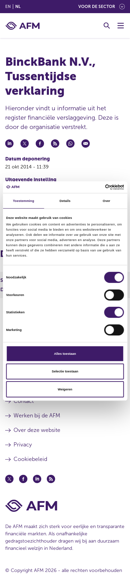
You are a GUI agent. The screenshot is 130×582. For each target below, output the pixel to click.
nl (17, 6)
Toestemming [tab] (23, 201)
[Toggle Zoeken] (107, 25)
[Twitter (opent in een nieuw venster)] (9, 479)
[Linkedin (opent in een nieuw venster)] (37, 479)
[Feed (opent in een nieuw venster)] (51, 479)
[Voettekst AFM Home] (65, 506)
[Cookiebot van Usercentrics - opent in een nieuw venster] (94, 187)
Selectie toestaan (65, 371)
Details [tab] (65, 201)
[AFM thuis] (22, 26)
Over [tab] (106, 201)
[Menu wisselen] (120, 25)
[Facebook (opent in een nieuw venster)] (23, 479)
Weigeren (65, 389)
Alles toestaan (65, 353)
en (8, 6)
